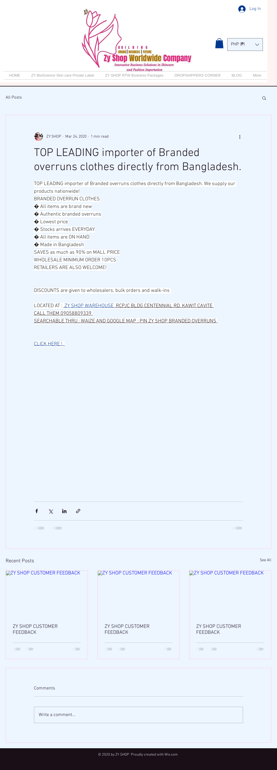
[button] (219, 43)
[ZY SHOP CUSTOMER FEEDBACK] (47, 594)
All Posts (14, 97)
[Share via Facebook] (36, 511)
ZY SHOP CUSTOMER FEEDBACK (35, 629)
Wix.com (171, 754)
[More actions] (239, 136)
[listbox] (245, 44)
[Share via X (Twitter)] (50, 511)
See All (265, 560)
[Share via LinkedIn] (64, 511)
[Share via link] (78, 511)
